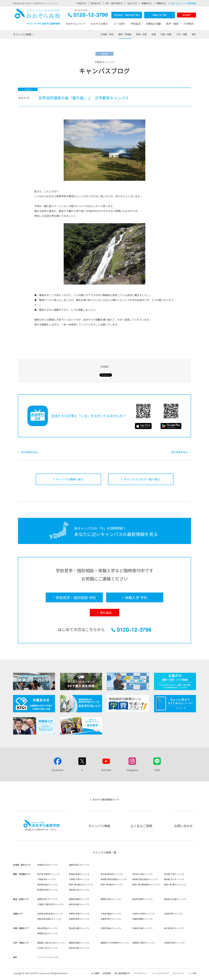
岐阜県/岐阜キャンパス (79, 904)
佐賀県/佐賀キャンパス (174, 942)
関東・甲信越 (124, 34)
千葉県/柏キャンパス (46, 879)
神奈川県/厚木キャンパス (175, 884)
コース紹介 (119, 23)
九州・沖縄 (181, 34)
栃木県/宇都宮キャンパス (48, 874)
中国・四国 (166, 34)
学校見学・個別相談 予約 (127, 15)
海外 (194, 34)
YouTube (106, 770)
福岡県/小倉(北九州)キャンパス (51, 942)
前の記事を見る (29, 452)
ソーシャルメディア (160, 973)
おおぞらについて (75, 23)
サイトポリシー (141, 973)
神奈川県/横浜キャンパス (112, 884)
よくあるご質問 (141, 826)
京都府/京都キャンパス (79, 913)
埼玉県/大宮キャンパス (174, 874)
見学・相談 (172, 23)
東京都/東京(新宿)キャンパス (145, 879)
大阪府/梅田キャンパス (111, 913)
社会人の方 (132, 3)
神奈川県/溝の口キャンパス (81, 884)
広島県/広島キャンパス (142, 928)
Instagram (132, 770)
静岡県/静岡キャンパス (79, 899)
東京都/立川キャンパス (174, 879)
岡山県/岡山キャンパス (47, 928)
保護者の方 (161, 3)
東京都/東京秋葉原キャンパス (114, 879)
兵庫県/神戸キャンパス (111, 918)
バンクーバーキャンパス (48, 957)
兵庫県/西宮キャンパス (79, 918)
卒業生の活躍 (153, 23)
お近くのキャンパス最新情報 (183, 3)
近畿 (154, 34)
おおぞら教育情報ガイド (105, 799)
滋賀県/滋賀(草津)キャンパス (50, 913)
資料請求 (186, 15)
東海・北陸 (141, 34)
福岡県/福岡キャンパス (79, 942)
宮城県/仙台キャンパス (47, 864)
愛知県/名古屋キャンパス (175, 899)
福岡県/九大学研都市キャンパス (115, 942)
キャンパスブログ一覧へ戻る (142, 479)
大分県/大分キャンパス (47, 947)
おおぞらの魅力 (99, 23)
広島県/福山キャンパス (111, 928)
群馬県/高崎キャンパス (79, 874)
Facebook (57, 770)
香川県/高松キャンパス (174, 928)
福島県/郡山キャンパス (79, 864)
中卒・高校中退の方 (114, 3)
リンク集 (192, 973)
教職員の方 (147, 3)
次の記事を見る (179, 452)
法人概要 (95, 973)
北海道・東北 (107, 34)
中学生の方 (81, 3)
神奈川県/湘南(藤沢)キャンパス (146, 884)
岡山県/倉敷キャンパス (79, 928)
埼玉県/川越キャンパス (142, 874)
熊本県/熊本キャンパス (79, 947)
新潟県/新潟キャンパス (47, 889)
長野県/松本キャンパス (79, 889)
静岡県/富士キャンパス (47, 899)
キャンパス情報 (22, 34)
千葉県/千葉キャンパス (79, 879)
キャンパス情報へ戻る (70, 479)
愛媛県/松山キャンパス (47, 933)
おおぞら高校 (37, 17)
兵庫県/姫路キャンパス (142, 918)
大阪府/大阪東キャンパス (143, 913)
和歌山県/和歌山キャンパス (49, 918)
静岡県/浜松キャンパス (111, 899)
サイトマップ (178, 973)
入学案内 (188, 23)
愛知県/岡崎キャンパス (142, 899)
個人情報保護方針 (122, 973)
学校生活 (136, 23)
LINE (157, 770)
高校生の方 (96, 3)
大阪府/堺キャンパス (173, 913)
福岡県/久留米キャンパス (144, 942)
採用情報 (107, 973)
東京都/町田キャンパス (47, 884)
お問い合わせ (183, 826)
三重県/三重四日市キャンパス (50, 904)
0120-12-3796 (88, 15)
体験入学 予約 (160, 15)
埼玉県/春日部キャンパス (112, 874)
